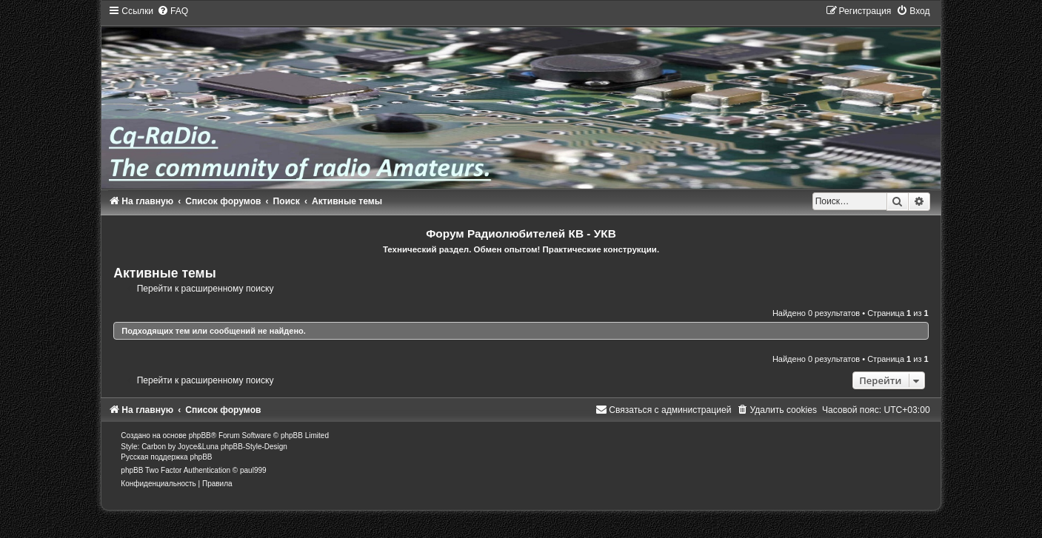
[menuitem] (172, 11)
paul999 (253, 470)
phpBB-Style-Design (254, 447)
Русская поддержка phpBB (166, 457)
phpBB (200, 435)
